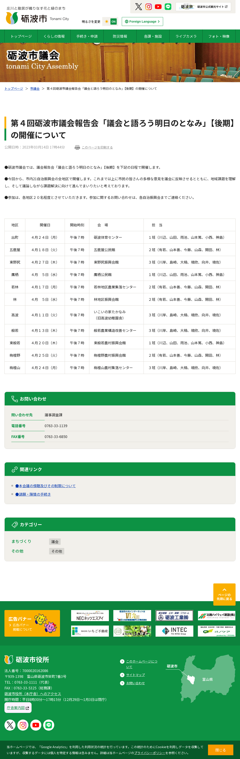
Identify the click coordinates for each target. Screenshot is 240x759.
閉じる (220, 750)
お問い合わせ (135, 683)
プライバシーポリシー (149, 753)
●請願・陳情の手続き (33, 494)
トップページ (21, 36)
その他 (56, 551)
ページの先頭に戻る (224, 597)
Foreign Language (142, 21)
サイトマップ (135, 675)
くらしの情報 (54, 36)
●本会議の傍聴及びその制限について (45, 485)
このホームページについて (141, 664)
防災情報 (120, 36)
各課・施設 (153, 36)
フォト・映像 (219, 36)
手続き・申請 (87, 36)
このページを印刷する (97, 147)
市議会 (35, 88)
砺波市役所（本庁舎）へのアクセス (32, 693)
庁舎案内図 (16, 707)
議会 (54, 541)
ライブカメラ (186, 36)
